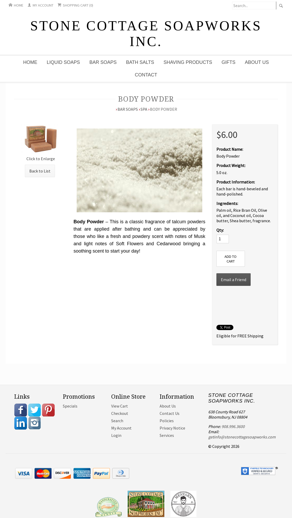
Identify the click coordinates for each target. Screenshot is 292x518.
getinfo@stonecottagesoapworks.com (242, 436)
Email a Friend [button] (233, 279)
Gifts (228, 62)
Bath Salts (140, 62)
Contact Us (169, 413)
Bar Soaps (103, 62)
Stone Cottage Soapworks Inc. (146, 33)
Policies (167, 420)
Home (16, 5)
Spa (144, 109)
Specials (70, 406)
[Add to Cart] (230, 259)
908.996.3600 (233, 426)
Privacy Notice (172, 428)
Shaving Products (188, 62)
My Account (40, 5)
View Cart (119, 406)
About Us (257, 62)
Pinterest (48, 409)
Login (116, 435)
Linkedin (20, 423)
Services (167, 435)
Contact (146, 74)
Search (117, 420)
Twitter (34, 409)
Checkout (119, 413)
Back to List (39, 171)
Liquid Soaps (63, 62)
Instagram (34, 423)
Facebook (20, 409)
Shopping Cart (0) (75, 5)
